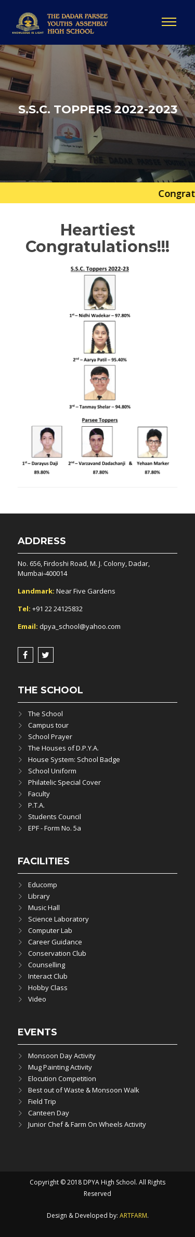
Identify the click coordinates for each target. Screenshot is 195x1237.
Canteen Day (48, 1112)
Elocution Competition (62, 1078)
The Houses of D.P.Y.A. (63, 748)
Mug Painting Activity (60, 1067)
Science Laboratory (58, 919)
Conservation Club (57, 953)
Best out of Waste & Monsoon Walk (83, 1090)
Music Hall (44, 907)
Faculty (39, 793)
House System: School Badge (74, 759)
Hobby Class (48, 987)
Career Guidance (55, 941)
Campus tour (48, 725)
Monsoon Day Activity (62, 1055)
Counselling (46, 964)
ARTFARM (133, 1215)
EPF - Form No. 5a (54, 828)
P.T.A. (36, 805)
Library (39, 896)
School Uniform (52, 770)
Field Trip (42, 1101)
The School (45, 713)
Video (37, 999)
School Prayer (50, 736)
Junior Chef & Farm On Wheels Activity (87, 1124)
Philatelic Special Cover (64, 782)
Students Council (54, 816)
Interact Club (48, 976)
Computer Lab (50, 930)
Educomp (42, 884)
